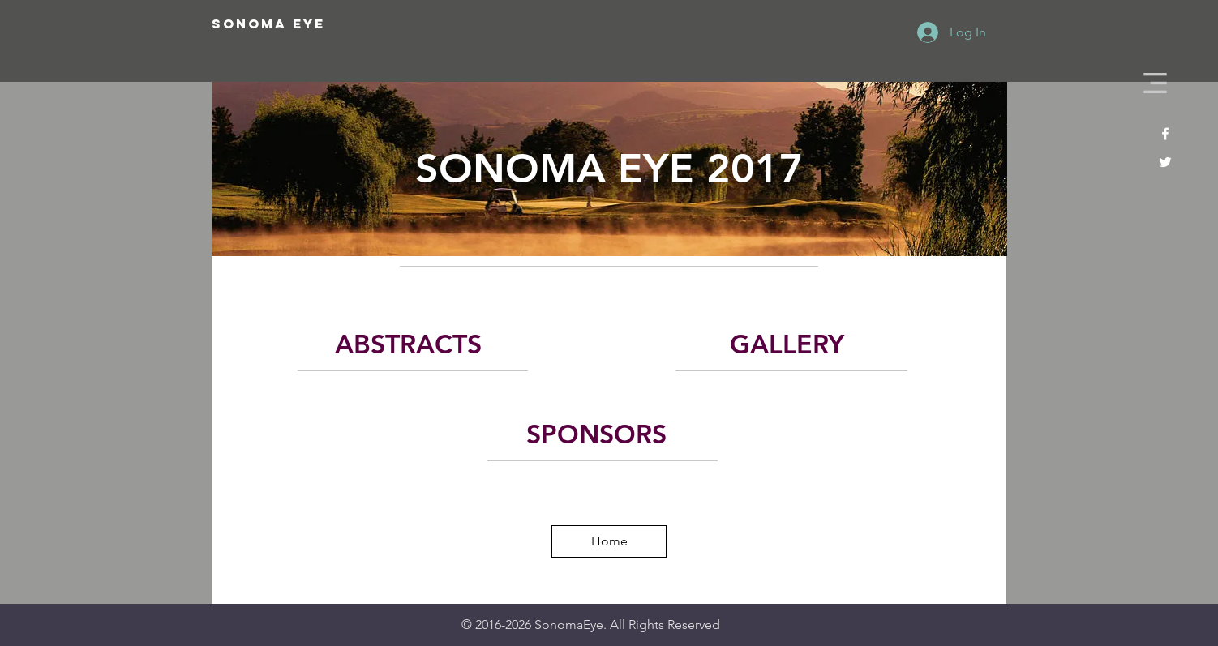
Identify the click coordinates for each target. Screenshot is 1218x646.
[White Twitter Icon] (1165, 162)
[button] (1155, 83)
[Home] (609, 541)
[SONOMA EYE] (323, 24)
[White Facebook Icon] (1165, 134)
